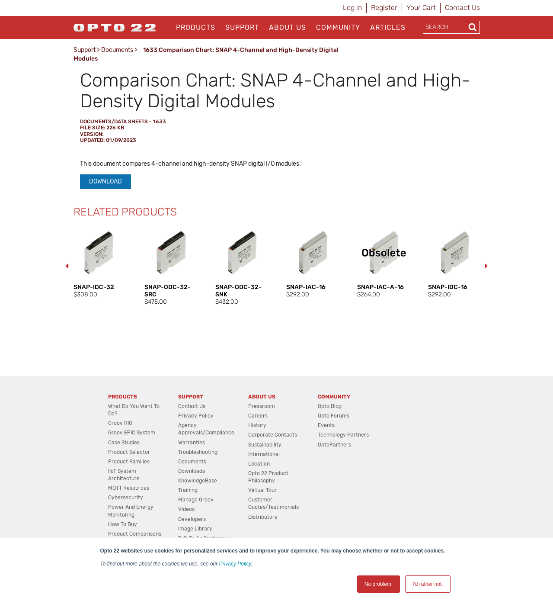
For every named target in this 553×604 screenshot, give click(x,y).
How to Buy (122, 524)
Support (242, 27)
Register (384, 7)
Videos (186, 509)
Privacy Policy (235, 564)
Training (188, 490)
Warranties (191, 443)
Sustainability (264, 445)
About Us (287, 27)
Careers (258, 416)
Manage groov (196, 500)
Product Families (129, 462)
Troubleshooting (197, 452)
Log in (352, 7)
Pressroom (261, 406)
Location (259, 464)
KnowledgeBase (197, 481)
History (257, 425)
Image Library (195, 529)
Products (195, 27)
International (264, 454)
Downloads (191, 471)
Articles (388, 27)
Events (326, 425)
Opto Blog (330, 406)
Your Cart (421, 7)
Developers (192, 519)
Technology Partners (343, 435)
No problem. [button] (378, 584)
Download (105, 181)
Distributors (262, 517)
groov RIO (120, 423)
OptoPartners (334, 445)
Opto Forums (333, 416)
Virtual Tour (262, 490)
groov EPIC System (131, 433)
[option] (100, 262)
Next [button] (486, 266)
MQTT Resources (128, 488)
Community (338, 27)
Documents (117, 50)
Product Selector (129, 452)
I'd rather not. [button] (427, 584)
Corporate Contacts (272, 435)
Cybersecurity (125, 498)
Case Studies (124, 443)
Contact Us (462, 7)
